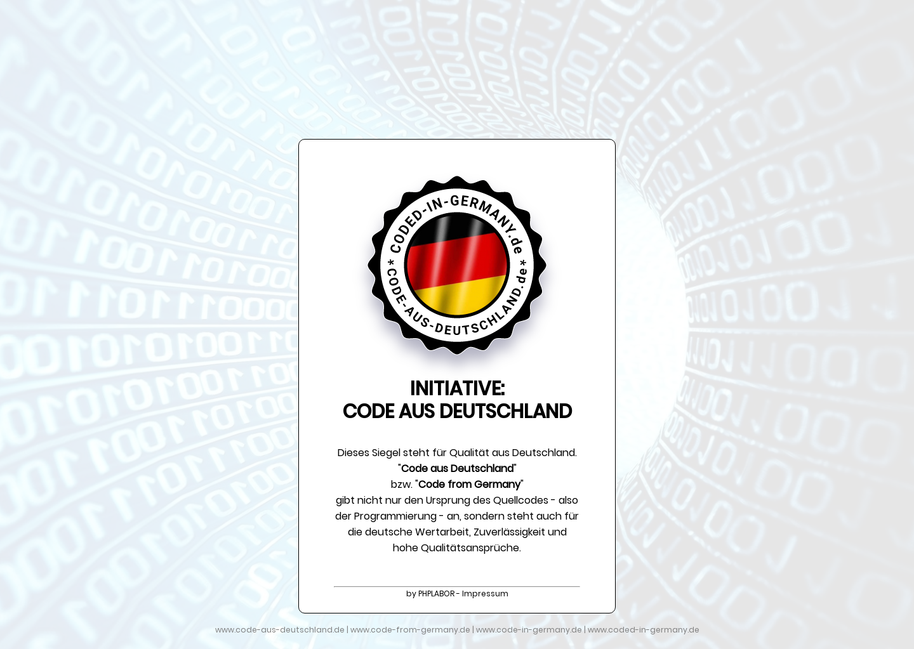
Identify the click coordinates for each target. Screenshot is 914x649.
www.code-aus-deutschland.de (280, 629)
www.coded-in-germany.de (643, 629)
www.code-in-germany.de (529, 629)
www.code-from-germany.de (410, 629)
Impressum (485, 593)
